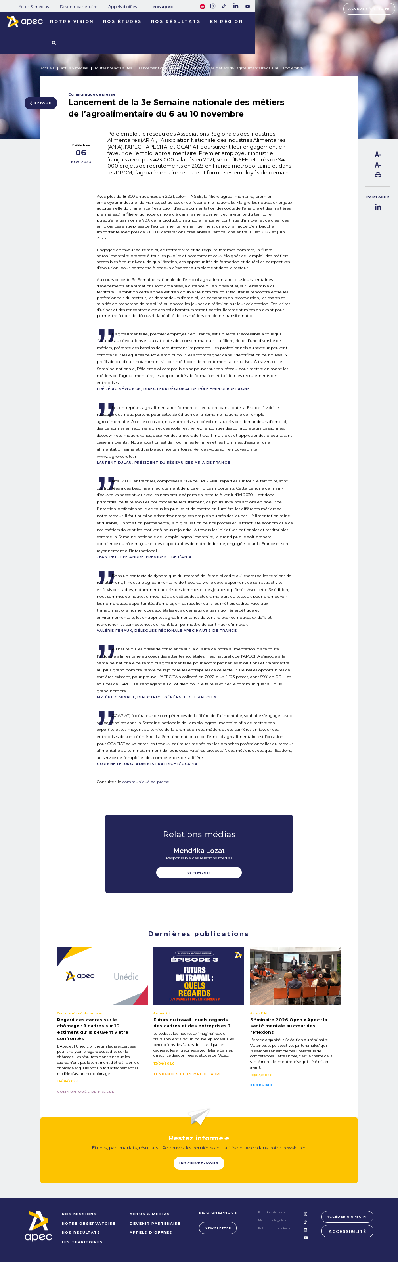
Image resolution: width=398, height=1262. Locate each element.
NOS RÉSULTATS (81, 1232)
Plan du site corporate (275, 1212)
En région (226, 21)
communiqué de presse (145, 781)
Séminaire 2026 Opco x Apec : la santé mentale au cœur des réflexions (288, 1026)
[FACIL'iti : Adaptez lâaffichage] (202, 6)
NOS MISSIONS (79, 1214)
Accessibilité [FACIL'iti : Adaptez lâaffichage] (348, 1231)
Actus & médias (34, 6)
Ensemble (261, 1085)
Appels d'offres (122, 6)
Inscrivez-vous (199, 1163)
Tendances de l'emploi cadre (187, 1073)
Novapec (163, 6)
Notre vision (72, 21)
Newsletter (218, 1228)
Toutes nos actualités (113, 68)
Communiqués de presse (86, 1091)
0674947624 (199, 872)
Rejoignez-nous (218, 1212)
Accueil (47, 68)
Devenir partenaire (79, 6)
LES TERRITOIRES (82, 1242)
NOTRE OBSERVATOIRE (89, 1223)
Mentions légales (272, 1220)
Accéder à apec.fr (369, 8)
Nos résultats (176, 21)
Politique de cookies (274, 1228)
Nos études (122, 21)
